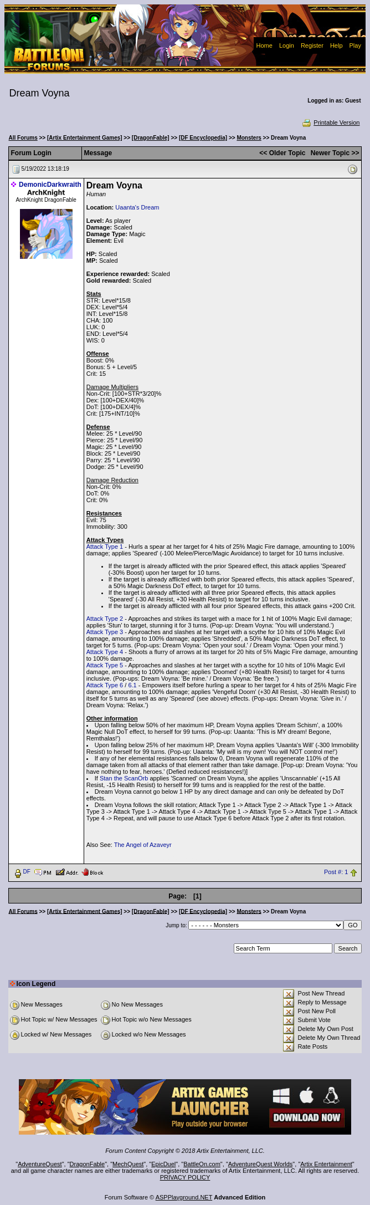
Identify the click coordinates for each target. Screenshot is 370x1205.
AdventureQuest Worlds (260, 1164)
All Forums (23, 138)
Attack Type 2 (104, 618)
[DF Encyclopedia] (203, 138)
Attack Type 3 (104, 632)
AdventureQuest (40, 1164)
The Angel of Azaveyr (143, 844)
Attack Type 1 (104, 546)
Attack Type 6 (104, 685)
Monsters (249, 138)
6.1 (132, 685)
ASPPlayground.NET (184, 1197)
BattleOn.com (201, 1164)
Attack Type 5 (104, 665)
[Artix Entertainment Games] (84, 138)
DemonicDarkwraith (50, 184)
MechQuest (127, 1164)
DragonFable (87, 1164)
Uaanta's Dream (137, 207)
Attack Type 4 (104, 652)
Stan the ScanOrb (124, 778)
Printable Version (330, 122)
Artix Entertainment (326, 1164)
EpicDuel (163, 1164)
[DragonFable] (150, 138)
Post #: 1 (336, 872)
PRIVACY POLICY (185, 1177)
